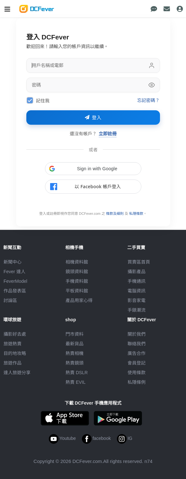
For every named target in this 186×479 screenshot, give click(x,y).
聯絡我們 (137, 343)
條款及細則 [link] (115, 213)
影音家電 (137, 300)
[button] (93, 168)
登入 (93, 117)
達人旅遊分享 (17, 372)
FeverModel (15, 281)
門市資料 (75, 334)
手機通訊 (137, 281)
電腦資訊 (137, 290)
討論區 (10, 300)
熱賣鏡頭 (75, 363)
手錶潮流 (137, 310)
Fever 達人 (14, 271)
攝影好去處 (15, 334)
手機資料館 (77, 281)
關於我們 (137, 334)
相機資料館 (77, 262)
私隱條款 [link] (136, 213)
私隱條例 (137, 382)
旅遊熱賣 (13, 343)
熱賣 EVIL (75, 382)
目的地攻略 (15, 353)
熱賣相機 (75, 353)
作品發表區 (15, 290)
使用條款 (137, 372)
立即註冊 (108, 133)
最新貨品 (75, 343)
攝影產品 (137, 271)
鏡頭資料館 (77, 271)
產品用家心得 (79, 300)
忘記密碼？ (148, 100)
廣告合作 (137, 353)
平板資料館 (77, 290)
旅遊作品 (13, 363)
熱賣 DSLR (77, 372)
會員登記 (137, 363)
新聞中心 (13, 262)
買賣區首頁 (139, 262)
